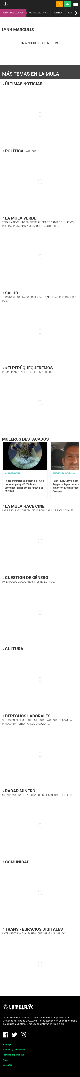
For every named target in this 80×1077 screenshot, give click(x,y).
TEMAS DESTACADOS (13, 13)
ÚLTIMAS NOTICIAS (38, 13)
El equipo (7, 1044)
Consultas (7, 1065)
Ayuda (5, 1060)
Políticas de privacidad (13, 1055)
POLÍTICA (58, 13)
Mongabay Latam (12, 473)
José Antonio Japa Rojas (64, 473)
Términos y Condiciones (14, 1049)
